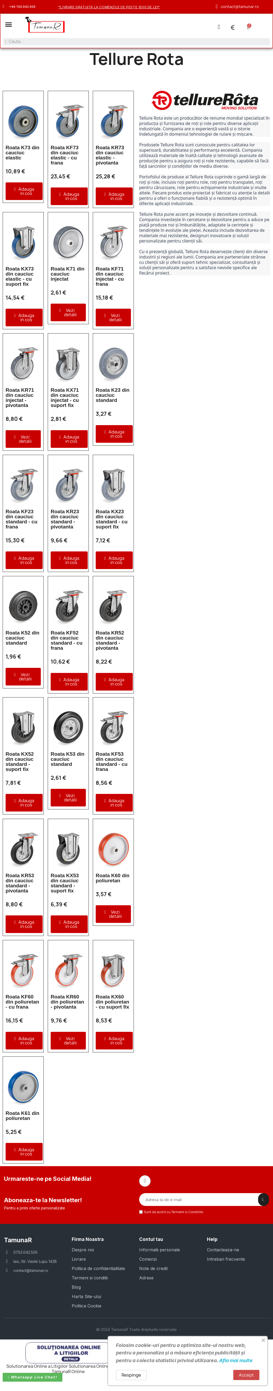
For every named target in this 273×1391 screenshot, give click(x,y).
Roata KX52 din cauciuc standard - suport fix (20, 762)
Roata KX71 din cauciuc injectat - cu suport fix (65, 398)
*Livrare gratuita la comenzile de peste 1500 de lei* (109, 7)
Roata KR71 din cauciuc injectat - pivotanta (20, 398)
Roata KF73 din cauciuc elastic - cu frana (65, 155)
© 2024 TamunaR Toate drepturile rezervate (136, 1329)
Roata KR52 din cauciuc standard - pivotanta (110, 640)
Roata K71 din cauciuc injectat (68, 274)
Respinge (131, 1375)
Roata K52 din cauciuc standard (22, 638)
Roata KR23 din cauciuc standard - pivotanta (65, 519)
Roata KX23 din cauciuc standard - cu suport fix (111, 519)
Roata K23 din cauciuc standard (113, 395)
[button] (8, 24)
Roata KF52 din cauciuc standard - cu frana (66, 640)
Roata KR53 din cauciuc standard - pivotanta (20, 883)
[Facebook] (144, 1181)
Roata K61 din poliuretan (22, 1116)
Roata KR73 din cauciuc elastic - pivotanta (110, 155)
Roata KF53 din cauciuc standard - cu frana (111, 762)
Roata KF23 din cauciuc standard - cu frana (21, 519)
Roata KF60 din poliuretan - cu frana (22, 1002)
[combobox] (136, 41)
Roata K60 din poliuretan (113, 878)
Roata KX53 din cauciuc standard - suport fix (65, 883)
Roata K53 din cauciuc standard (68, 759)
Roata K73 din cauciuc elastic (22, 153)
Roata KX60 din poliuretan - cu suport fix (112, 1002)
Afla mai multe (236, 1360)
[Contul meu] (218, 26)
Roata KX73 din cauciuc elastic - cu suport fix (20, 277)
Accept (246, 1375)
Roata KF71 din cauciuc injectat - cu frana (110, 277)
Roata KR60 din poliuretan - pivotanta (67, 1002)
